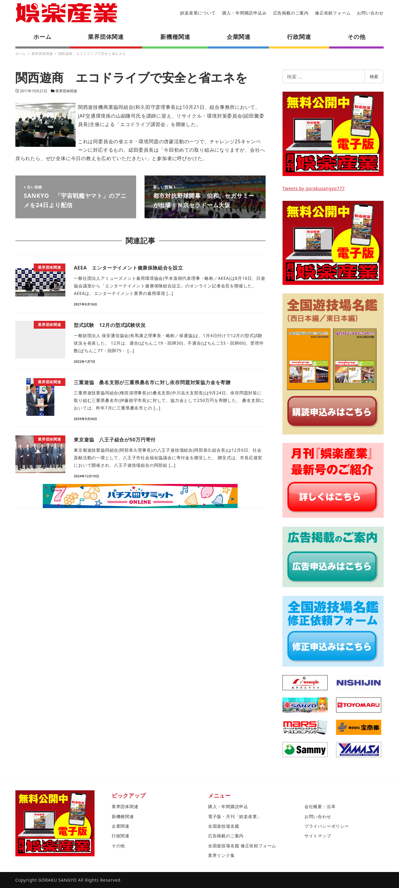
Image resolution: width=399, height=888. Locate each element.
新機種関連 (123, 816)
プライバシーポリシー (326, 826)
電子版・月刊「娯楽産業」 (235, 816)
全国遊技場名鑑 (223, 826)
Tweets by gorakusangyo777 (313, 188)
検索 (374, 76)
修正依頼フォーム (333, 13)
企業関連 (120, 826)
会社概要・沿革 (320, 806)
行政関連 (120, 836)
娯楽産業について (198, 13)
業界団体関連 (66, 90)
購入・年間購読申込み (244, 13)
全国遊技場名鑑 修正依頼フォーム (242, 845)
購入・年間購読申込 (228, 806)
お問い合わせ (370, 13)
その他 (118, 845)
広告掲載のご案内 (291, 13)
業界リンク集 (221, 855)
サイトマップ (317, 836)
